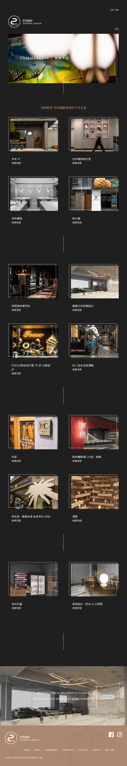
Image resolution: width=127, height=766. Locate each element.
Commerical (68, 749)
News (38, 749)
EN (117, 10)
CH (112, 10)
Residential (51, 749)
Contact (96, 749)
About (27, 749)
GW (40, 758)
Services (83, 749)
